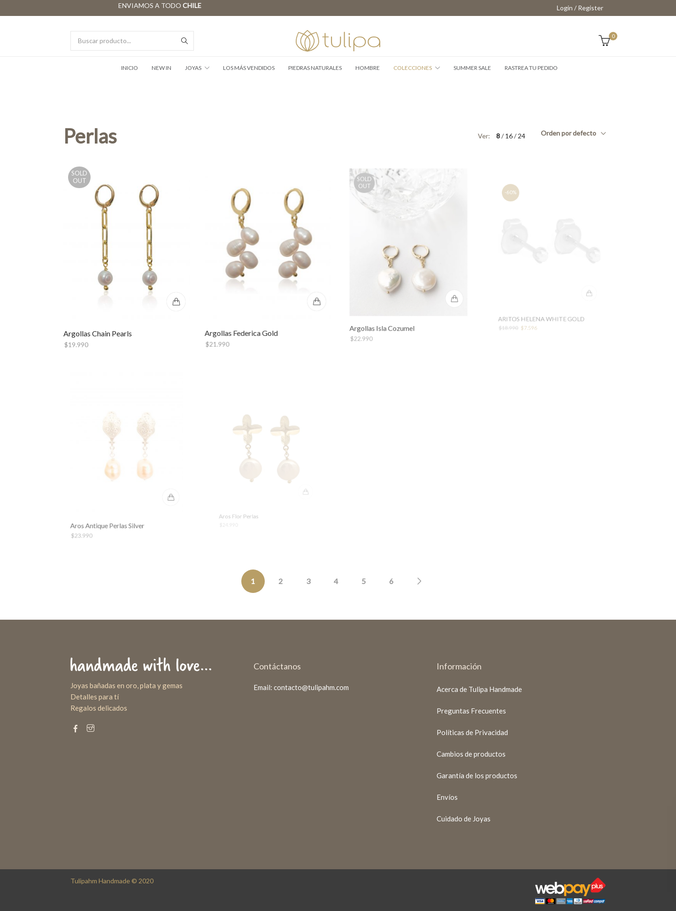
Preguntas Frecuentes (471, 710)
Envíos (447, 797)
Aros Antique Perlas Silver (110, 515)
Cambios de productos (471, 754)
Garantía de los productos (477, 775)
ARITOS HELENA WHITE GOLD (542, 312)
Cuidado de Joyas (464, 818)
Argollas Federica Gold (243, 327)
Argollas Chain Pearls (98, 332)
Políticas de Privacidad (472, 732)
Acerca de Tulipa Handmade (479, 689)
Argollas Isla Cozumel (386, 318)
